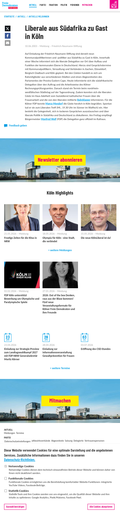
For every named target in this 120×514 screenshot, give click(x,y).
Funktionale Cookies (20, 478)
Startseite (9, 16)
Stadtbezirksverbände (39, 440)
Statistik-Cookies (18, 491)
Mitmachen (90, 5)
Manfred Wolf (48, 119)
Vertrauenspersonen (94, 440)
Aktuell (29, 5)
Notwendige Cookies (21, 466)
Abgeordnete (57, 440)
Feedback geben (18, 125)
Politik (64, 5)
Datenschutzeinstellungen (17, 441)
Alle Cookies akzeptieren (101, 506)
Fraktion (52, 5)
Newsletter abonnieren (60, 160)
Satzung (68, 440)
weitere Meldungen (61, 250)
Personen (76, 5)
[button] (7, 28)
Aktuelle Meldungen (39, 16)
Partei (40, 5)
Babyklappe (83, 100)
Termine (20, 433)
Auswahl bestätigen (15, 506)
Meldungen (9, 433)
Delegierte (78, 440)
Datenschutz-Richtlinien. (19, 460)
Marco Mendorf (54, 103)
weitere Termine (61, 368)
